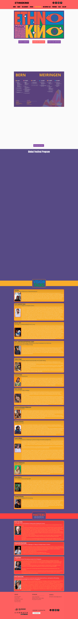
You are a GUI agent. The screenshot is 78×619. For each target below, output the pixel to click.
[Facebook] (61, 3)
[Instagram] (59, 3)
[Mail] (56, 3)
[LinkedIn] (53, 3)
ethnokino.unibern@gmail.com (55, 596)
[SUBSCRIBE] (36, 613)
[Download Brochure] (38, 145)
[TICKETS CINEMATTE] (23, 41)
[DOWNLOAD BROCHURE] (38, 41)
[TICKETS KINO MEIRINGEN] (54, 41)
